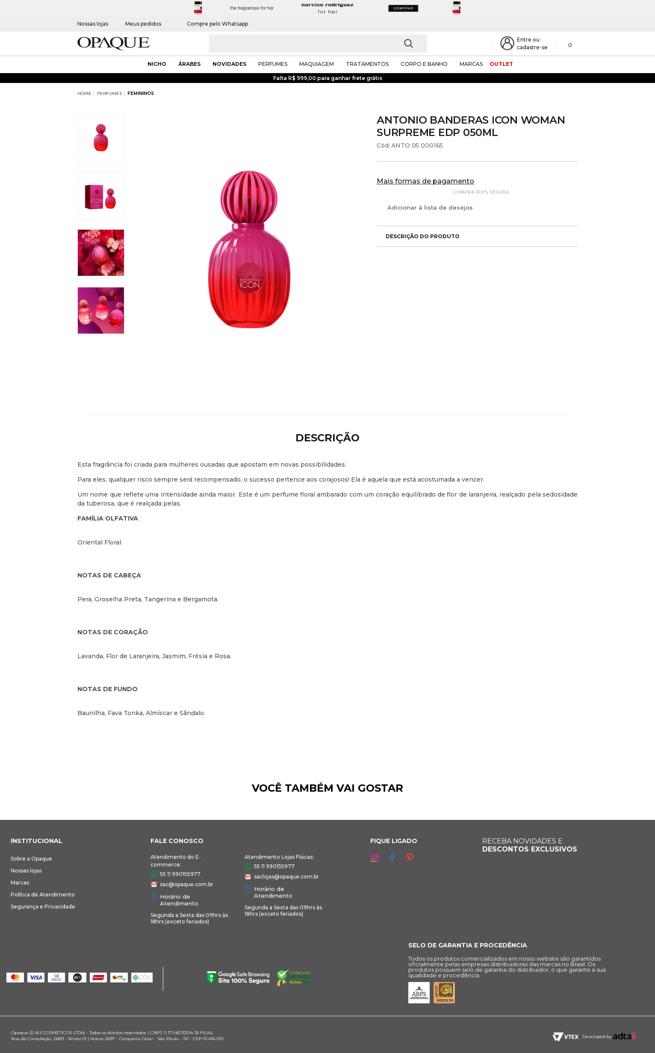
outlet (501, 64)
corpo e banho (424, 64)
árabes (189, 64)
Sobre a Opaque (31, 858)
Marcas (20, 882)
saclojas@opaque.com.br (286, 876)
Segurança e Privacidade (43, 906)
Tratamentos (367, 64)
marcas (471, 64)
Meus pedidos (143, 24)
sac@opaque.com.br (186, 884)
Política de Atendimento (43, 894)
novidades (229, 64)
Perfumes (272, 64)
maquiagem (316, 64)
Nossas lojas (92, 24)
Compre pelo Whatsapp (213, 24)
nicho (157, 64)
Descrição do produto (418, 236)
